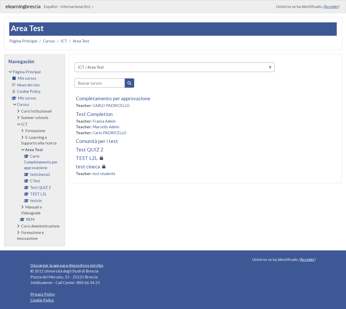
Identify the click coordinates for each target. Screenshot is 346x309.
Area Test (81, 41)
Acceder (331, 6)
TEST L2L (87, 158)
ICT (64, 41)
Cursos (49, 41)
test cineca (88, 166)
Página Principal (23, 41)
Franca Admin (104, 121)
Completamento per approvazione (113, 98)
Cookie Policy (42, 300)
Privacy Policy (42, 294)
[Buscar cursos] (100, 83)
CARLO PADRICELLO (111, 105)
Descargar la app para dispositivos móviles (66, 265)
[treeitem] (34, 155)
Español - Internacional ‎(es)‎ (67, 6)
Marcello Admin (106, 126)
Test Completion (94, 114)
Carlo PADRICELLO (109, 132)
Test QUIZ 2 (89, 149)
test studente (104, 173)
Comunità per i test (97, 141)
